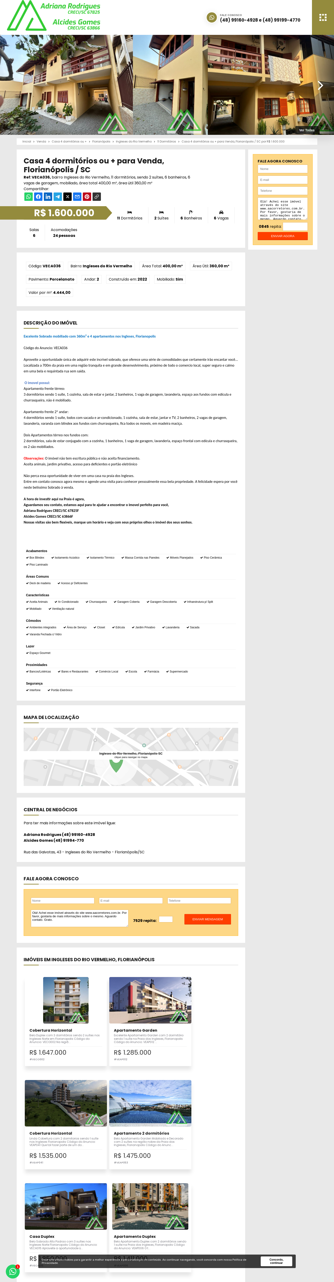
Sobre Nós (184, 1227)
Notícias (183, 1237)
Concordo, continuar (276, 1261)
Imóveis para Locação (132, 1227)
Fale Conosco (257, 1237)
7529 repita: (145, 920)
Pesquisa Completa (130, 1237)
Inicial (181, 1222)
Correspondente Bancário (198, 1243)
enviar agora (283, 239)
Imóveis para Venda (130, 1222)
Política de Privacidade (265, 1243)
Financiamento (189, 1232)
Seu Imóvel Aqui (127, 1232)
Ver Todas (307, 130)
